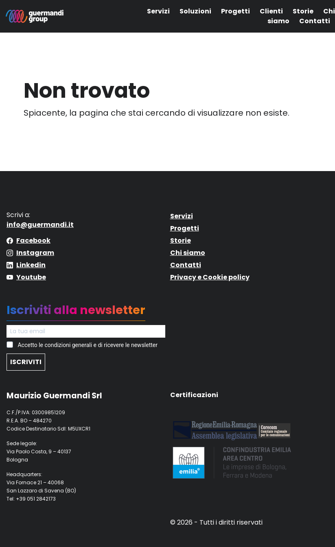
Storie (303, 11)
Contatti (314, 21)
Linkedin (31, 265)
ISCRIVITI (26, 362)
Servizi (158, 11)
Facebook (33, 240)
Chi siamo (187, 252)
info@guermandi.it (40, 224)
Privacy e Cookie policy (210, 277)
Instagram (35, 252)
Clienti (271, 11)
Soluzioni (195, 11)
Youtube (31, 277)
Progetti (235, 11)
